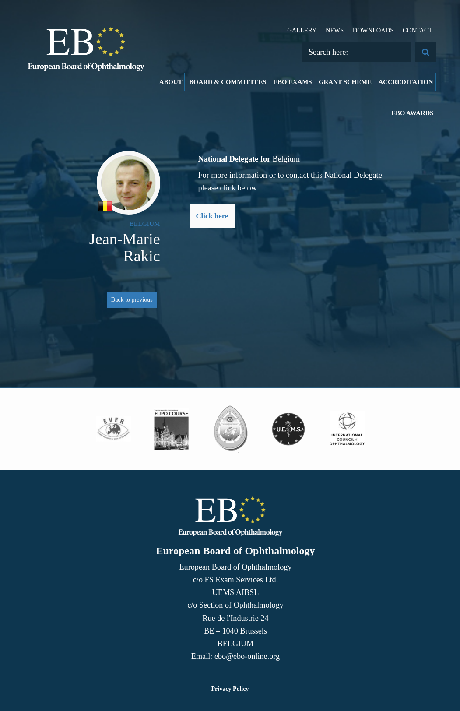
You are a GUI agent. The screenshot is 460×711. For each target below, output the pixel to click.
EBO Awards (412, 112)
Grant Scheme (345, 81)
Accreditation (405, 81)
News (335, 30)
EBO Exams (292, 81)
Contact (417, 30)
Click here (212, 216)
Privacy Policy (230, 689)
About (171, 81)
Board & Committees (228, 81)
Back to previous (132, 299)
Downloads (373, 30)
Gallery (301, 30)
